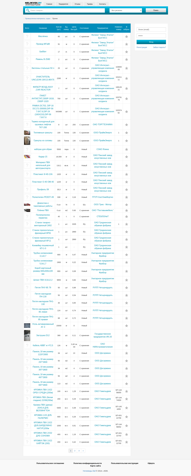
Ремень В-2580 (43, 59)
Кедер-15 (43, 157)
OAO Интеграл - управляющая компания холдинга (102, 68)
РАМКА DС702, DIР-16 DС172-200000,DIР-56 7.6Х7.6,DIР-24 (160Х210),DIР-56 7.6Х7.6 (43, 111)
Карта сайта (95, 466)
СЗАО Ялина (103, 149)
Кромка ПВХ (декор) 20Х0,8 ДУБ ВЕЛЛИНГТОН (42, 408)
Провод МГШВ (43, 44)
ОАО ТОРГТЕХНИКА (102, 124)
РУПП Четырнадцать (102, 287)
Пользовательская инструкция (124, 463)
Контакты (102, 4)
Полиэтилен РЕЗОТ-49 (43, 197)
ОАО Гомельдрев (103, 391)
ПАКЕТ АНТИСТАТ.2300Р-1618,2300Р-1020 (43, 99)
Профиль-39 (43, 189)
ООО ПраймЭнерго (103, 133)
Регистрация (142, 47)
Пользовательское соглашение (50, 463)
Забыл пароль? (159, 47)
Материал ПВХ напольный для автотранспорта (43, 165)
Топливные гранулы (43, 133)
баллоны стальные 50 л (43, 68)
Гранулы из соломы (43, 140)
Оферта (151, 463)
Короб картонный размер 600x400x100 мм (43, 271)
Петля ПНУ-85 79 (43, 287)
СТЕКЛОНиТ (103, 216)
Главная (49, 4)
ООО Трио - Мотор (103, 204)
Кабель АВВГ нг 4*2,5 (43, 345)
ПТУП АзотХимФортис (102, 197)
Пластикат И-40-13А (42, 174)
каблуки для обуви (43, 149)
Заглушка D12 (43, 335)
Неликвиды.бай (89, 471)
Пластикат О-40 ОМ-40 (43, 182)
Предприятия (63, 4)
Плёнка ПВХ (43, 210)
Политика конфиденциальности (87, 463)
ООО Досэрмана (103, 353)
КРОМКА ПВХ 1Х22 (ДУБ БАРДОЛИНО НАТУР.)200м (43, 425)
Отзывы (77, 4)
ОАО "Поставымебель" (102, 210)
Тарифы (90, 4)
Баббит (43, 52)
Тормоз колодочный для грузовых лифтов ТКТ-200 (43, 124)
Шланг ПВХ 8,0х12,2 (42, 280)
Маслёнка (43, 36)
